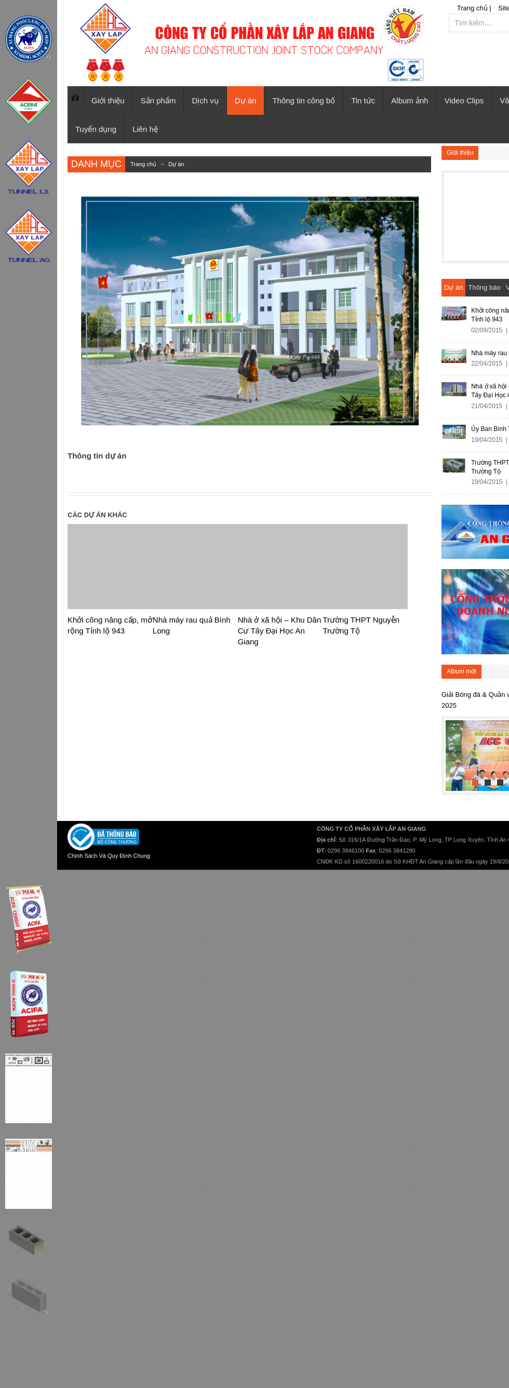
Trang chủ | (474, 8)
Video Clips (464, 100)
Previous (454, 753)
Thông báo (484, 287)
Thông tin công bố (303, 100)
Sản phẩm (158, 100)
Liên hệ (145, 129)
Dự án (246, 100)
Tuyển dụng (95, 129)
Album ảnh (409, 100)
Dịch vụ (205, 100)
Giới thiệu (108, 100)
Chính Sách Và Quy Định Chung (109, 856)
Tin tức (363, 100)
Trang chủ (76, 96)
